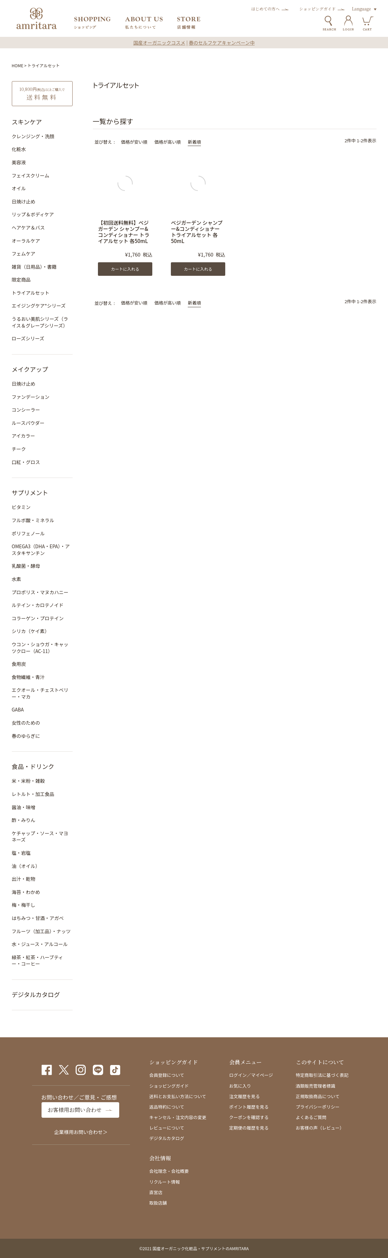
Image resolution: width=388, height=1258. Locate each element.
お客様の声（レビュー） (320, 1127)
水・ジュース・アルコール (40, 944)
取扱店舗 (158, 1203)
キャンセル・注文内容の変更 (177, 1117)
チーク (19, 448)
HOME (17, 65)
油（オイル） (26, 866)
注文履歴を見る (244, 1096)
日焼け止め (23, 201)
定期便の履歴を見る (249, 1127)
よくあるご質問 (311, 1117)
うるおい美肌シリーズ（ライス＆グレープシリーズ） (40, 322)
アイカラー (23, 435)
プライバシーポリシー (318, 1107)
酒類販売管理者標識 (315, 1086)
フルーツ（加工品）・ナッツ (41, 931)
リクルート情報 (164, 1182)
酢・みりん (23, 820)
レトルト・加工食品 (33, 794)
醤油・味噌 (23, 807)
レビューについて (166, 1127)
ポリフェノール (28, 533)
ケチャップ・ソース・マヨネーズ (40, 836)
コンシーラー (26, 409)
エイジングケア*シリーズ (39, 305)
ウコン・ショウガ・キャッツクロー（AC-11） (40, 647)
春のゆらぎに (26, 735)
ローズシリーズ (28, 338)
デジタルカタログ (36, 994)
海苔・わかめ (26, 892)
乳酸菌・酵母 (26, 565)
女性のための (26, 722)
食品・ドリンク (33, 766)
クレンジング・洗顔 (33, 136)
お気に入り (240, 1086)
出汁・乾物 (23, 878)
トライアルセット (31, 292)
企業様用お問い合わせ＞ (80, 1131)
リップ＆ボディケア (33, 214)
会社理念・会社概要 (169, 1171)
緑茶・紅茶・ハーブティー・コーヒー (37, 960)
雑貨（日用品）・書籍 (34, 266)
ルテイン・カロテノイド (38, 605)
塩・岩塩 (21, 852)
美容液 (19, 162)
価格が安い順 (134, 142)
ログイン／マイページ (251, 1075)
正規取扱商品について (318, 1096)
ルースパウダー (28, 422)
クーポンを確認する (249, 1117)
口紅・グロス (26, 462)
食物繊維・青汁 (28, 677)
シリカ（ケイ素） (31, 631)
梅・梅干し (23, 904)
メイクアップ (30, 369)
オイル (19, 188)
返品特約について (166, 1107)
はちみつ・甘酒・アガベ (38, 918)
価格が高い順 (167, 142)
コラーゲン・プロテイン (38, 618)
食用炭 (19, 663)
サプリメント (30, 492)
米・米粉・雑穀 (28, 780)
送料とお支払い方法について (177, 1096)
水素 (16, 579)
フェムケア (23, 253)
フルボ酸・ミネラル (33, 520)
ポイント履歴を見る (249, 1107)
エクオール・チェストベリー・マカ (40, 693)
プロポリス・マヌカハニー (40, 592)
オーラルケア (26, 240)
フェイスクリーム (30, 175)
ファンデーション (31, 396)
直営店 (155, 1192)
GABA (18, 709)
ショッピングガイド (317, 8)
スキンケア (27, 121)
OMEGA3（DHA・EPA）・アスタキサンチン (41, 549)
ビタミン (21, 507)
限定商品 (21, 279)
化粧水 (19, 149)
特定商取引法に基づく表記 (322, 1075)
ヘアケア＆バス (28, 227)
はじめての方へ (265, 8)
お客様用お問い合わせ (75, 1110)
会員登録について (166, 1075)
